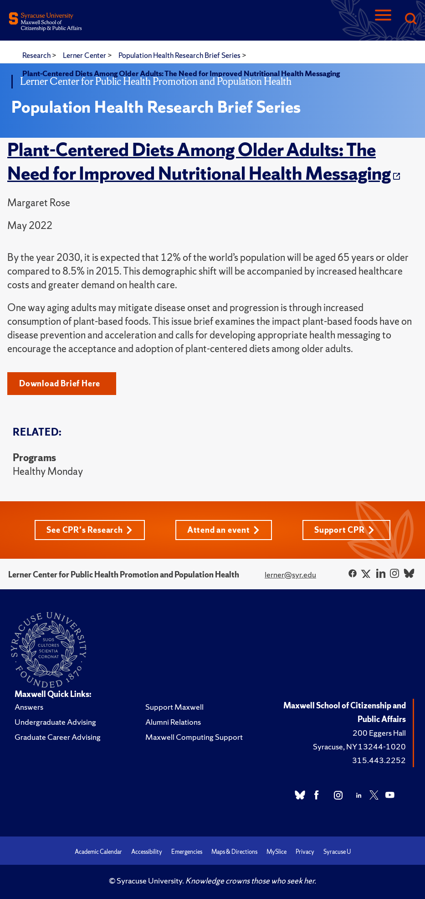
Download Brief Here (59, 383)
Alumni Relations (173, 722)
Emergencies (186, 852)
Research (37, 55)
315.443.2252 (379, 760)
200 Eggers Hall (379, 733)
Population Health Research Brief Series (180, 55)
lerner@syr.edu (290, 574)
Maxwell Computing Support (194, 737)
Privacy (305, 852)
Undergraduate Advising (55, 722)
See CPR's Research (89, 530)
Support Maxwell (174, 707)
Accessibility (146, 852)
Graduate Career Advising (58, 737)
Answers (29, 707)
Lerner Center (85, 55)
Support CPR (344, 530)
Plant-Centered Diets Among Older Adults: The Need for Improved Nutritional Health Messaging (199, 161)
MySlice (276, 852)
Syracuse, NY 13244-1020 (359, 746)
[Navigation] (383, 19)
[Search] (410, 19)
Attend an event (223, 530)
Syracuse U (337, 852)
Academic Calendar (98, 852)
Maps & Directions (234, 852)
